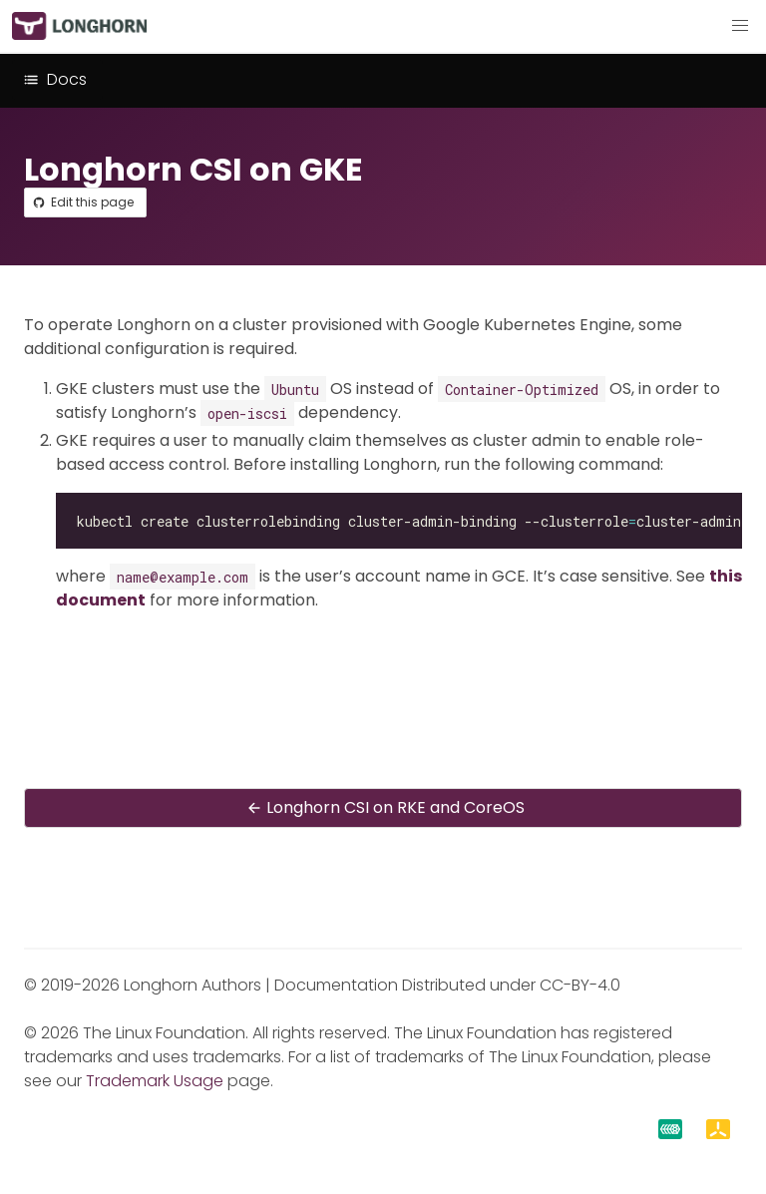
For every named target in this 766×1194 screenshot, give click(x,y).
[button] (740, 26)
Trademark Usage (154, 1080)
